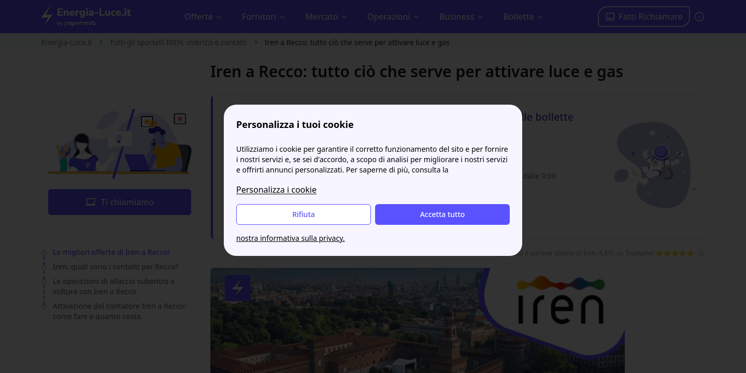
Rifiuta (303, 214)
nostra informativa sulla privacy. (290, 238)
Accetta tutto (442, 214)
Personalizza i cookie (276, 189)
